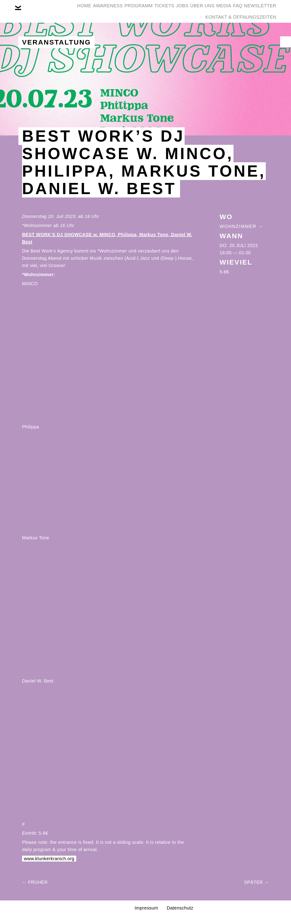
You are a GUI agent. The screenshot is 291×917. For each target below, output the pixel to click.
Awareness (97, 10)
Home (66, 10)
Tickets (167, 10)
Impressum (146, 907)
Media (247, 10)
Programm (134, 10)
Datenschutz (180, 907)
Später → (256, 882)
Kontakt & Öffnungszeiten (237, 32)
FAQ (268, 10)
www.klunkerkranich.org (49, 858)
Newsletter (177, 32)
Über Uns (219, 10)
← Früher (35, 882)
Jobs (192, 10)
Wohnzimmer (238, 226)
